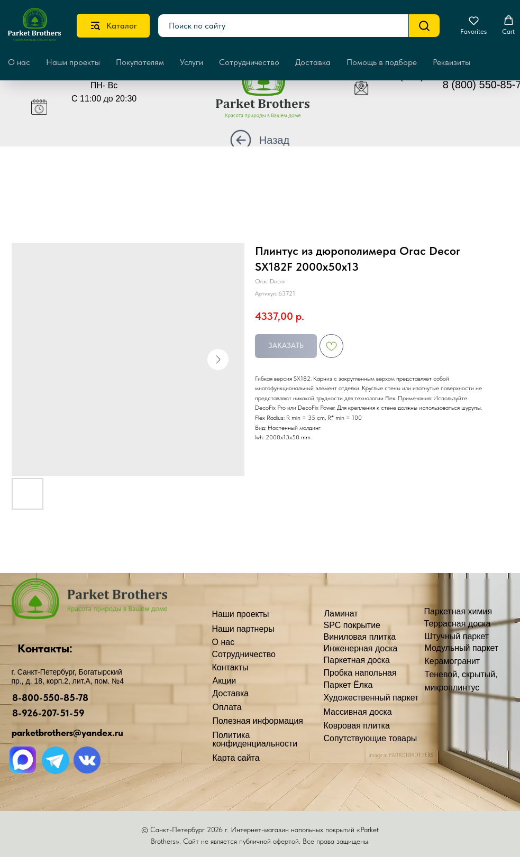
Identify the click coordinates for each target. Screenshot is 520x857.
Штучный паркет (457, 636)
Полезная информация (258, 720)
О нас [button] (19, 62)
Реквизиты (451, 62)
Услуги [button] (191, 62)
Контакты (230, 667)
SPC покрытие (352, 625)
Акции (224, 680)
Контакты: (44, 648)
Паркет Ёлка (348, 684)
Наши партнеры (243, 628)
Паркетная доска (357, 660)
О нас (223, 642)
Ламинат (341, 613)
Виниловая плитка (360, 636)
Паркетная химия (458, 611)
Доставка (313, 62)
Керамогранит (452, 661)
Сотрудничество (249, 62)
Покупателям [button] (140, 62)
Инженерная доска (361, 648)
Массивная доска (358, 711)
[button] (473, 25)
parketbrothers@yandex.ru (67, 732)
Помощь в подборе (381, 62)
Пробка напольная (360, 672)
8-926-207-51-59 (48, 712)
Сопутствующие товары (370, 738)
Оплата (227, 707)
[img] (270, 93)
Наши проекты (73, 62)
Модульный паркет (462, 647)
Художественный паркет (371, 697)
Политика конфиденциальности (255, 739)
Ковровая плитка (357, 725)
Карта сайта (236, 757)
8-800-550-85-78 (50, 697)
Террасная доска (457, 623)
